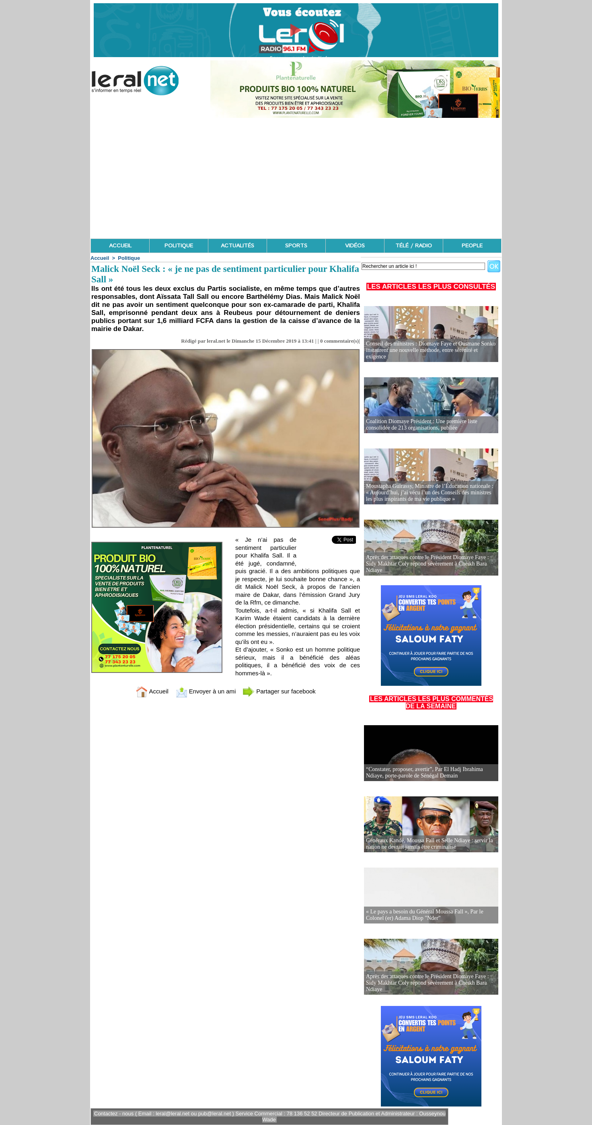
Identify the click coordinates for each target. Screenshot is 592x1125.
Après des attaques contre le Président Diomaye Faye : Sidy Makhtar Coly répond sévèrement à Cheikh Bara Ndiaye (427, 563)
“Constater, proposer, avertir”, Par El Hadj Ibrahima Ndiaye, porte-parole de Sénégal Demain (424, 772)
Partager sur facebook (279, 691)
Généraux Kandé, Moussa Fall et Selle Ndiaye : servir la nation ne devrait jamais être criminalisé (429, 843)
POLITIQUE (178, 246)
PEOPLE (472, 246)
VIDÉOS (355, 246)
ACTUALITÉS (237, 246)
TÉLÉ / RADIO (413, 246)
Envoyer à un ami (205, 691)
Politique (129, 258)
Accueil (99, 258)
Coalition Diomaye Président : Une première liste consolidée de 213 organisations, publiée (421, 424)
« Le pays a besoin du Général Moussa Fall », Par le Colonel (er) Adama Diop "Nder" (424, 915)
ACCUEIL (120, 246)
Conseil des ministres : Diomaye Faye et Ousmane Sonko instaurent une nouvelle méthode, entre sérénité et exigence (430, 350)
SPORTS (296, 246)
